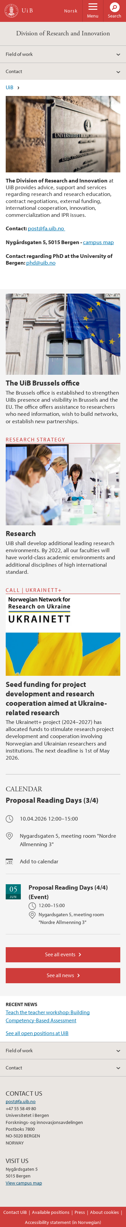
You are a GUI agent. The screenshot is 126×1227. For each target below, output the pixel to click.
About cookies (104, 1212)
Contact (14, 71)
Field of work (19, 54)
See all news (60, 975)
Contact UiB (15, 1212)
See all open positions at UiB (37, 1033)
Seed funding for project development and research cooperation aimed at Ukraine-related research (56, 698)
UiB (9, 87)
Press (80, 1212)
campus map (98, 241)
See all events (60, 954)
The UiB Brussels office (43, 383)
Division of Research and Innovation (63, 33)
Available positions (51, 1212)
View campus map (24, 1183)
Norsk (71, 11)
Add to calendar (39, 861)
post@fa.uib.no (46, 228)
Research (21, 533)
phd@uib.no (40, 262)
